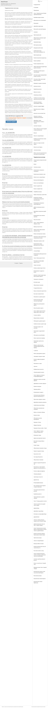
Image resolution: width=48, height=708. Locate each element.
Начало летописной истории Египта (40, 290)
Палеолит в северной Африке (39, 106)
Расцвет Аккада (36, 445)
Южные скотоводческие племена (39, 233)
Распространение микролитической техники (38, 706)
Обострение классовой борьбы (39, 335)
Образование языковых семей (39, 240)
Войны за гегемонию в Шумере (39, 412)
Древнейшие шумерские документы (40, 402)
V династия (36, 350)
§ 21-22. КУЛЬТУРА (8, 140)
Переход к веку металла (38, 226)
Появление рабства (37, 389)
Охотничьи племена (37, 167)
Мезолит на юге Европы (38, 147)
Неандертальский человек (38, 47)
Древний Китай (36, 516)
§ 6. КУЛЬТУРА (6, 165)
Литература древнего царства (39, 372)
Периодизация (36, 10)
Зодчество (35, 366)
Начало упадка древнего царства (39, 353)
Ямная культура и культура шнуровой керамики (16, 201)
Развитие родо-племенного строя (39, 174)
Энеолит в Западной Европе (39, 540)
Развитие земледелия (37, 386)
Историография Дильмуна (38, 482)
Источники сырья (37, 282)
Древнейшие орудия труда (38, 26)
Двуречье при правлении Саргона (40, 438)
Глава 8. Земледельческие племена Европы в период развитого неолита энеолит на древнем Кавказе (40, 529)
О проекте (16, 263)
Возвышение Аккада (37, 435)
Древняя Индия (36, 508)
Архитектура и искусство (38, 476)
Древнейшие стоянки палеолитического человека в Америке (39, 121)
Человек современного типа (39, 63)
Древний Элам (36, 479)
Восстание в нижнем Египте (39, 293)
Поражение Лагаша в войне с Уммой (40, 428)
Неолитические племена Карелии (40, 578)
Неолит (35, 164)
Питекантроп (36, 23)
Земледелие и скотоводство (38, 279)
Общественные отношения (38, 285)
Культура (4, 174)
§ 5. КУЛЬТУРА (6, 156)
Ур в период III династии (38, 456)
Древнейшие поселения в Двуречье (40, 383)
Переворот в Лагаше (37, 422)
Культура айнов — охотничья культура (13, 254)
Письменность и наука (38, 363)
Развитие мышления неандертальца (40, 57)
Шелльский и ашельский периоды (40, 29)
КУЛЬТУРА (5, 218)
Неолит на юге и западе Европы (39, 177)
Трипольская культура (37, 537)
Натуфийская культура (38, 191)
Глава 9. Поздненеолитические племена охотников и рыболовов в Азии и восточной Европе (40, 555)
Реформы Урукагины (37, 425)
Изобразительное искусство (39, 369)
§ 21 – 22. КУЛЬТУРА (8, 132)
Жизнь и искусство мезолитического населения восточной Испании (12, 706)
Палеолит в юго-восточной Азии (39, 113)
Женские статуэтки (37, 92)
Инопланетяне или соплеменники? (40, 20)
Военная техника (37, 415)
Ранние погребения (37, 60)
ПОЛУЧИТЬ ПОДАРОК (11, 121)
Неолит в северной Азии (38, 188)
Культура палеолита (37, 86)
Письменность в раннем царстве (39, 296)
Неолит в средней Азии (38, 185)
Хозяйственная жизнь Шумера (39, 405)
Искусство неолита (37, 219)
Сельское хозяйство (37, 315)
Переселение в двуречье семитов (39, 399)
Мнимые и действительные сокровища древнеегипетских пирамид (39, 346)
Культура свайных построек (39, 543)
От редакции (36, 7)
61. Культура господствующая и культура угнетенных (17, 246)
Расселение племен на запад (39, 550)
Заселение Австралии (37, 125)
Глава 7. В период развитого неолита (40, 501)
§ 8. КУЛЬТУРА (6, 147)
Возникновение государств (38, 392)
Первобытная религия (37, 89)
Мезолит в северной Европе (39, 135)
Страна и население (37, 265)
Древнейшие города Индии (38, 511)
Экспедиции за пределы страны (39, 356)
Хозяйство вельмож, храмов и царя (40, 323)
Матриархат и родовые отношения (40, 83)
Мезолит (35, 132)
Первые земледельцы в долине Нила (40, 194)
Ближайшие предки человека (39, 17)
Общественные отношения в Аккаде (40, 448)
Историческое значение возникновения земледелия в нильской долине (39, 198)
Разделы (21, 263)
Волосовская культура (37, 575)
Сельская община (37, 250)
